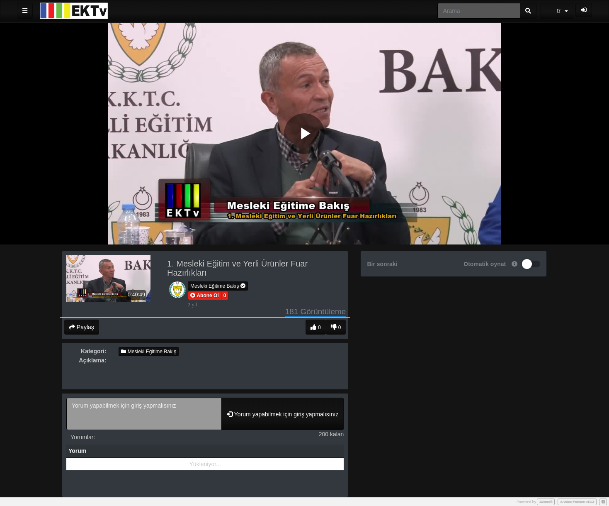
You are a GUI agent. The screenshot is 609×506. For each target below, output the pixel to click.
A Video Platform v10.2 (577, 502)
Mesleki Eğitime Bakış (217, 286)
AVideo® (545, 502)
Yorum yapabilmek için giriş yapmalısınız (144, 414)
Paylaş (81, 327)
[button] (204, 295)
